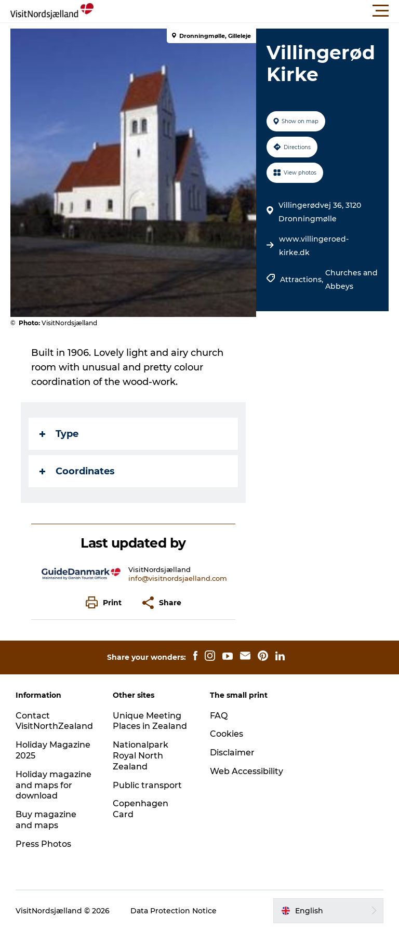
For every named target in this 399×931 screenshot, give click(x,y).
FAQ (219, 716)
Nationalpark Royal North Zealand (140, 756)
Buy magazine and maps (46, 819)
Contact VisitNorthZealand (54, 721)
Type (58, 434)
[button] (246, 11)
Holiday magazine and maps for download (53, 785)
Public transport (147, 785)
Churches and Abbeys (351, 279)
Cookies (226, 734)
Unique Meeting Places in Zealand (150, 721)
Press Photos (43, 844)
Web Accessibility (246, 771)
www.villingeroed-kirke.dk (314, 245)
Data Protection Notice (173, 910)
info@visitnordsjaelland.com (177, 578)
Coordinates (77, 471)
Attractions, (302, 279)
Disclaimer (232, 752)
